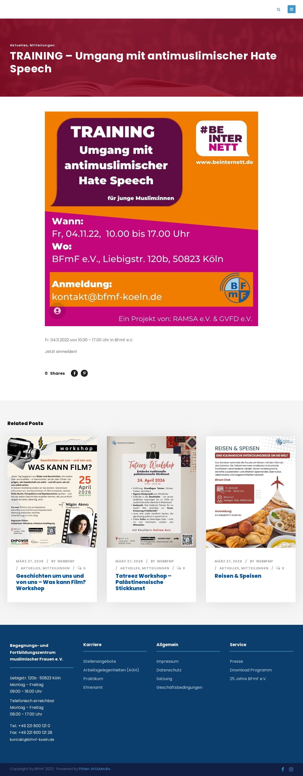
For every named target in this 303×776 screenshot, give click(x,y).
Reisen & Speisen (238, 575)
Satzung (164, 679)
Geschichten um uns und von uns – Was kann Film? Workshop (51, 582)
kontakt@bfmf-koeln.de (32, 739)
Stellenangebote (99, 661)
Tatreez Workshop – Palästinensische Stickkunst (143, 582)
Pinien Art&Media (94, 768)
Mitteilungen (42, 45)
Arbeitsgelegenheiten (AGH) (111, 670)
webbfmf (66, 561)
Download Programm (251, 670)
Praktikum (93, 679)
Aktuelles (19, 45)
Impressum (167, 661)
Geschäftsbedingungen (179, 687)
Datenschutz (169, 670)
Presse (236, 661)
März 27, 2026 (30, 561)
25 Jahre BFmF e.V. (248, 679)
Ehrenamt (93, 687)
